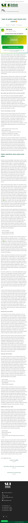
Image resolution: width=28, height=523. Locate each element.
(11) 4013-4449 (13, 1)
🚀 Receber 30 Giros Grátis (12, 47)
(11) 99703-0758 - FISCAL (7, 507)
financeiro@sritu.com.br (20, 1)
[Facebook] (3, 516)
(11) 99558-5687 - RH (6, 505)
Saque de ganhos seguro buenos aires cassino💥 (13, 11)
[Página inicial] (1, 11)
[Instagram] (6, 516)
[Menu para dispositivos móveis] (25, 5)
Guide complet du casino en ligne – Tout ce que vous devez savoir (14, 466)
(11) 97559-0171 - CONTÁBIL (7, 508)
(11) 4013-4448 (8, 1)
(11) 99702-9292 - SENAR (7, 510)
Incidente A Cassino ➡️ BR (14, 460)
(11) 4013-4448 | (7, 497)
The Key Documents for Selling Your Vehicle (14, 472)
